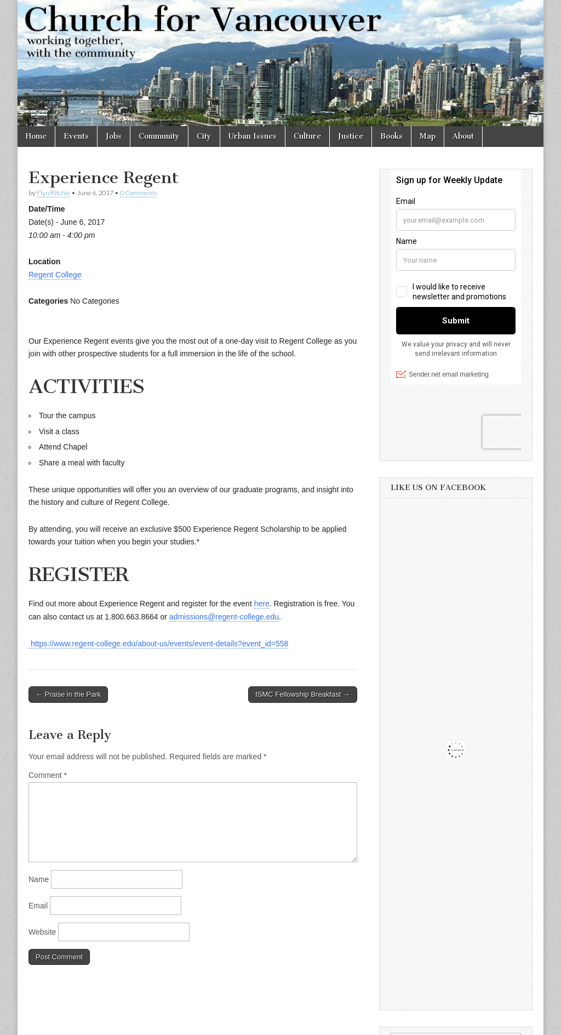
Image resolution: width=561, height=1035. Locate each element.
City (204, 136)
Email (38, 905)
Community (159, 136)
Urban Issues (252, 136)
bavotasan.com (508, 1023)
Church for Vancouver (112, 1023)
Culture (307, 136)
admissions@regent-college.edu (224, 616)
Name (38, 879)
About (463, 136)
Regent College (55, 274)
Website (42, 932)
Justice (350, 136)
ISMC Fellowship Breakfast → (302, 694)
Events (76, 136)
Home (36, 136)
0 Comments (138, 193)
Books (391, 136)
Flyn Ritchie (53, 193)
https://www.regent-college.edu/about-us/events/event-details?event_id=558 (158, 643)
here (262, 603)
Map (428, 136)
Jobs (114, 136)
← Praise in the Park (68, 694)
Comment (47, 775)
